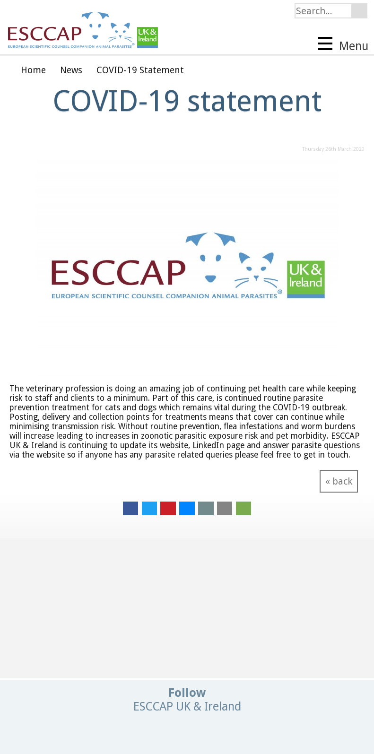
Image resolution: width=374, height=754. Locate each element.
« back (338, 481)
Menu (343, 45)
